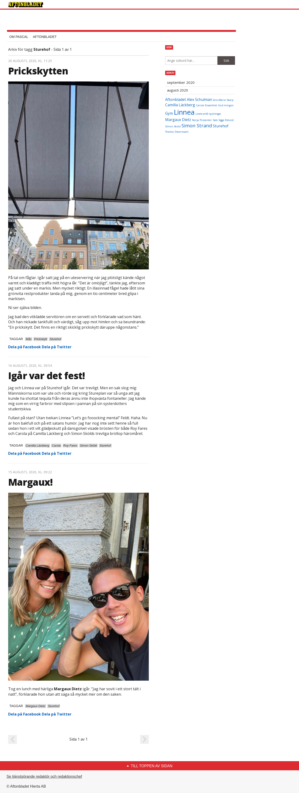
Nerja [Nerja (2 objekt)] (195, 120)
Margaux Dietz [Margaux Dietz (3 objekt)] (178, 119)
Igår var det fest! (46, 375)
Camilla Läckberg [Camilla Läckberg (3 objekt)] (180, 104)
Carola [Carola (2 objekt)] (200, 105)
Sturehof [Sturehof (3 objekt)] (220, 125)
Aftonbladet (45, 37)
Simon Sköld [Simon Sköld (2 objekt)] (173, 126)
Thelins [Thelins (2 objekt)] (169, 131)
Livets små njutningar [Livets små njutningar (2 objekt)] (208, 113)
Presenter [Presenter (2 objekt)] (206, 120)
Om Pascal (18, 37)
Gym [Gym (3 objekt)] (169, 113)
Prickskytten (38, 70)
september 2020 (181, 82)
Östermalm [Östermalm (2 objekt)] (181, 131)
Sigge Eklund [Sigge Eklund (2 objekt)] (226, 120)
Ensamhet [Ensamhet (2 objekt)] (211, 105)
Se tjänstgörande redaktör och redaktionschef (44, 776)
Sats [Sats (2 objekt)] (215, 120)
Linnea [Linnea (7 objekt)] (184, 112)
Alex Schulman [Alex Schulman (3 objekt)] (199, 99)
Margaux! (30, 482)
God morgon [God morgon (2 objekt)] (226, 105)
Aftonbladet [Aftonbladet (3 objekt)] (175, 99)
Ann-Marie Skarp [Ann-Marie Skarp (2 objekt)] (223, 100)
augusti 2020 (177, 90)
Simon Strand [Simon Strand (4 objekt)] (197, 125)
